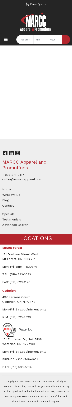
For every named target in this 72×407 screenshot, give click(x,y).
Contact (8, 205)
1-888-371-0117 (13, 175)
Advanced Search (15, 225)
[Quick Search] (25, 39)
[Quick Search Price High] (55, 39)
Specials (8, 214)
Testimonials (11, 219)
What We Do (11, 195)
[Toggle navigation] (6, 39)
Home (6, 189)
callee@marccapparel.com (22, 179)
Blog (5, 200)
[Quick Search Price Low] (40, 39)
